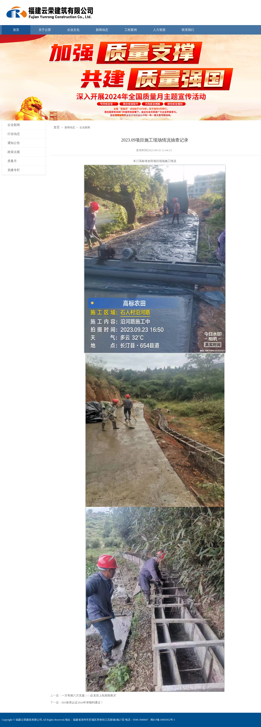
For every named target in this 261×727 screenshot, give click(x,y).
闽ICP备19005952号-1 (162, 719)
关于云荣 (45, 29)
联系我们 (188, 29)
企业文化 (73, 29)
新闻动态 (102, 29)
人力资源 (159, 29)
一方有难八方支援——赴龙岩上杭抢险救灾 (89, 695)
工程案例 (130, 29)
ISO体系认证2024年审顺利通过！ (83, 702)
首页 (16, 29)
